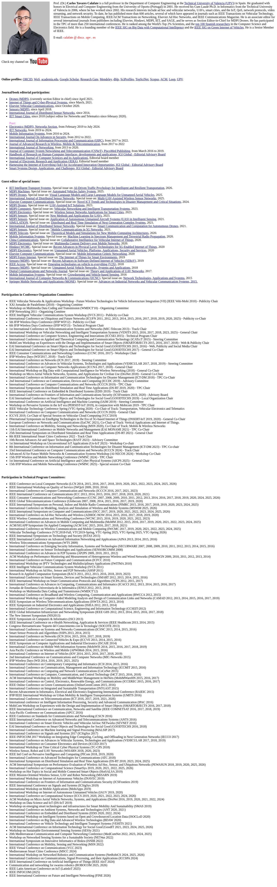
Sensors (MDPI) (19, 109)
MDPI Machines (19, 191)
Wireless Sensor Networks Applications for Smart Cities (89, 212)
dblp (116, 79)
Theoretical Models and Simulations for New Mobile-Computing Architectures (100, 233)
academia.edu (49, 79)
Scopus (154, 79)
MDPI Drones (18, 194)
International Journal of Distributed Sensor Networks (42, 112)
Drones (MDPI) (19, 99)
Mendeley (106, 79)
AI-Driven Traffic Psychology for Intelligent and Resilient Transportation (119, 188)
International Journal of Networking (31, 147)
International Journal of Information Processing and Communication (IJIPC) (56, 140)
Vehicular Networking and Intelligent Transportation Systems (92, 208)
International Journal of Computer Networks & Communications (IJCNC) (54, 278)
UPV (180, 79)
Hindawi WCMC (19, 246)
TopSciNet (142, 79)
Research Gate (89, 79)
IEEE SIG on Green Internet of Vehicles (219, 27)
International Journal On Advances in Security (37, 137)
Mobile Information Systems (27, 133)
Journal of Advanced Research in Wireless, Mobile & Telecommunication (54, 144)
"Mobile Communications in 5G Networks (76, 229)
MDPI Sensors (18, 215)
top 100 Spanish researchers (212, 24)
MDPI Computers (20, 208)
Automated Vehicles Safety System (74, 191)
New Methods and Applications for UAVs (76, 215)
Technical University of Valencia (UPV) (209, 3)
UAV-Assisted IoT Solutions (67, 205)
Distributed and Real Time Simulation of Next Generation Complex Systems (98, 222)
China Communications (23, 240)
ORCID (28, 79)
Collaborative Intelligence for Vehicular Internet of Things (97, 240)
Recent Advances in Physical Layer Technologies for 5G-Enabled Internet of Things (105, 246)
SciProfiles (127, 79)
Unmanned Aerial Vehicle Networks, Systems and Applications (91, 267)
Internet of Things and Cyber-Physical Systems (38, 102)
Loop (172, 79)
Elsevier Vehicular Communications (31, 105)
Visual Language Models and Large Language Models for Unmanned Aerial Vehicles (101, 194)
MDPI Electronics (20, 212)
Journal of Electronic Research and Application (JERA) (43, 161)
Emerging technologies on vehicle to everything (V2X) (82, 264)
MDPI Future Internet (22, 257)
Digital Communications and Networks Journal (38, 271)
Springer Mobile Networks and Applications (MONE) (42, 281)
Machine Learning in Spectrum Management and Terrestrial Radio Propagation (116, 236)
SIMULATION (18, 222)
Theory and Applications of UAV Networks (117, 271)
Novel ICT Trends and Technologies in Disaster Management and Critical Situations (129, 201)
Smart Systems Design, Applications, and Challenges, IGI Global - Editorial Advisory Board (66, 168)
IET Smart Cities (19, 116)
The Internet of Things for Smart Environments (88, 257)
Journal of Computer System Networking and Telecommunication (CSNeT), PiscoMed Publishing (69, 151)
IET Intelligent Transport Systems (30, 188)
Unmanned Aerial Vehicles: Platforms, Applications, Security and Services (100, 250)
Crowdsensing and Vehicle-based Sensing (93, 274)
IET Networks (18, 130)
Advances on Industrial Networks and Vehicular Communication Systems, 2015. (148, 281)
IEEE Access (17, 264)
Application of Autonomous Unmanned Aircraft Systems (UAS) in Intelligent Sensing (103, 219)
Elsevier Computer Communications (31, 201)
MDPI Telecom (18, 233)
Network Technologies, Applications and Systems (153, 278)
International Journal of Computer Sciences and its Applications (48, 157)
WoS (37, 79)
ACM (163, 79)
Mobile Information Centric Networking (102, 253)
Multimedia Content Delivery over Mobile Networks (87, 243)
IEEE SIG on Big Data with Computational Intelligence (149, 27)
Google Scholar (69, 79)
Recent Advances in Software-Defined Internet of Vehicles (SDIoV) (94, 260)
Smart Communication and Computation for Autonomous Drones (138, 226)
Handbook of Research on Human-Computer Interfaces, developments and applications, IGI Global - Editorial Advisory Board (87, 154)
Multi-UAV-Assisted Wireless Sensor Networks (127, 198)
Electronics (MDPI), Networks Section (33, 126)
